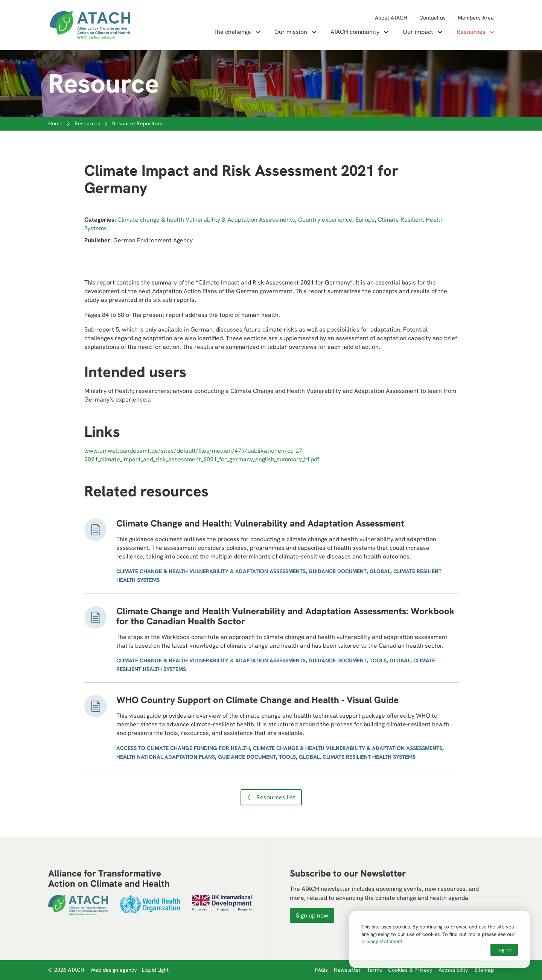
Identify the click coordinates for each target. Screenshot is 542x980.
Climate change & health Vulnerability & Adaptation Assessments (206, 220)
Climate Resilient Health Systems (369, 756)
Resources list (275, 797)
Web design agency (114, 969)
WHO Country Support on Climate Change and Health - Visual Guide (257, 700)
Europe (365, 220)
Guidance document (338, 571)
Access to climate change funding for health (183, 748)
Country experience (325, 220)
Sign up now (312, 915)
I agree (504, 949)
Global (380, 571)
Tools (378, 660)
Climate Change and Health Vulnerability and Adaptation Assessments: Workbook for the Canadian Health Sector (285, 616)
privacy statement (381, 941)
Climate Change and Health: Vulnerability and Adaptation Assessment (260, 523)
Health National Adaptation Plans (165, 756)
